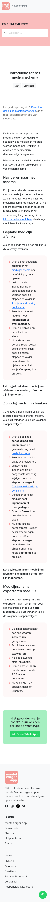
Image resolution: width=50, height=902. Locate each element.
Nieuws (9, 833)
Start (16, 85)
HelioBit (9, 861)
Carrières (10, 871)
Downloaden (12, 828)
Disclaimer (11, 881)
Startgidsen (29, 85)
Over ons (10, 866)
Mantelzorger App (16, 823)
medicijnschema (21, 270)
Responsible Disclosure (19, 886)
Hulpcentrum (13, 838)
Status (9, 843)
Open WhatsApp (25, 734)
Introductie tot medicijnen (17, 219)
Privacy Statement (16, 876)
